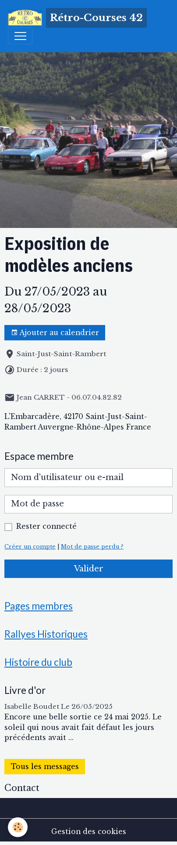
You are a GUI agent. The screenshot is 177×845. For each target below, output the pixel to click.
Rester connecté (46, 526)
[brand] (77, 18)
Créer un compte (30, 546)
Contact (21, 788)
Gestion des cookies (88, 831)
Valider (88, 569)
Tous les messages (45, 766)
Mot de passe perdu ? (92, 546)
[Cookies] (18, 827)
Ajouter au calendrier (55, 333)
